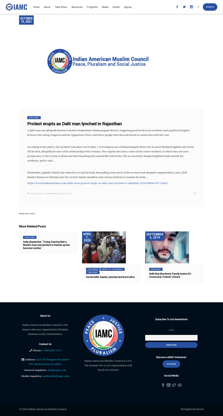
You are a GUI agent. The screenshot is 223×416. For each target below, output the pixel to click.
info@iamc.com (57, 369)
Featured (93, 269)
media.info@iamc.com (56, 375)
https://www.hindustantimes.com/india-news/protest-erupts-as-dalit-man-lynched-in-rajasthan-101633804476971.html (97, 183)
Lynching (34, 118)
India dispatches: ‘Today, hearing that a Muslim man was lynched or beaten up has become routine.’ (46, 244)
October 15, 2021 (26, 20)
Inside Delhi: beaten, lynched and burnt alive (110, 276)
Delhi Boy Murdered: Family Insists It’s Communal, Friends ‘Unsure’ (170, 275)
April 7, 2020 (87, 237)
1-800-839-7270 (51, 350)
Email (171, 329)
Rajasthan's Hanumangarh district (51, 194)
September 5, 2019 (154, 235)
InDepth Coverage (112, 269)
